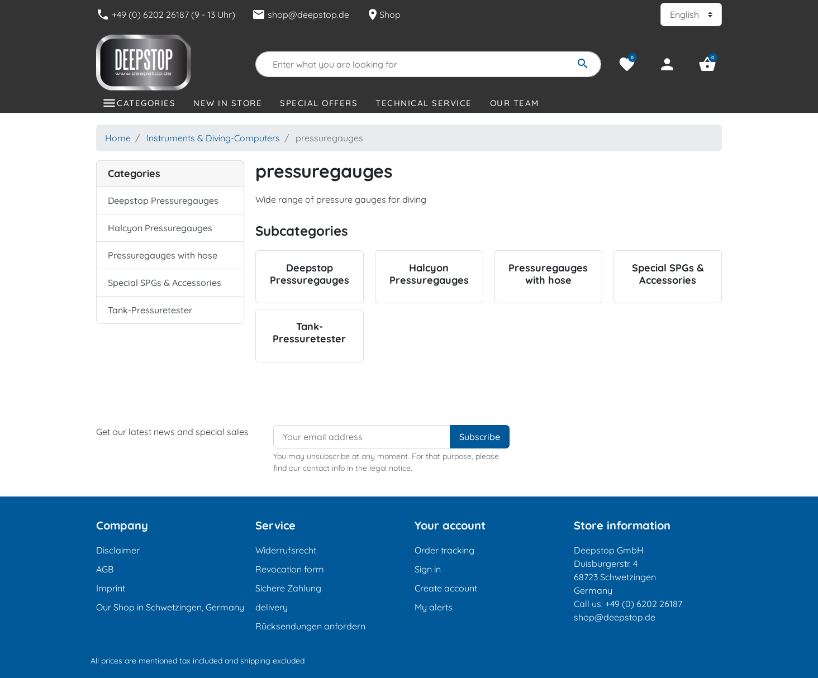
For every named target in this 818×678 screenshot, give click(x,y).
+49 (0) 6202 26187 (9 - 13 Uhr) (165, 14)
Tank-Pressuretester (150, 310)
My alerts (434, 607)
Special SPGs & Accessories (164, 282)
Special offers (319, 103)
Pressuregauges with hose (162, 255)
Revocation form (289, 569)
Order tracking (444, 550)
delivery (271, 607)
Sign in (428, 569)
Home (118, 138)
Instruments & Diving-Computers (213, 138)
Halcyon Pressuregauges (160, 227)
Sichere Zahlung (288, 588)
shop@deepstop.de (300, 14)
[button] (707, 64)
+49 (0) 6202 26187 (643, 603)
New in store (227, 103)
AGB (104, 569)
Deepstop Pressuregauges (163, 200)
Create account (446, 588)
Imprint (110, 588)
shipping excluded (272, 661)
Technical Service (423, 103)
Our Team (514, 103)
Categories (146, 103)
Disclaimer (118, 550)
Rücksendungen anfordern (310, 626)
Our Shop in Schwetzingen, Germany (170, 607)
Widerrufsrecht (285, 550)
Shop (383, 14)
